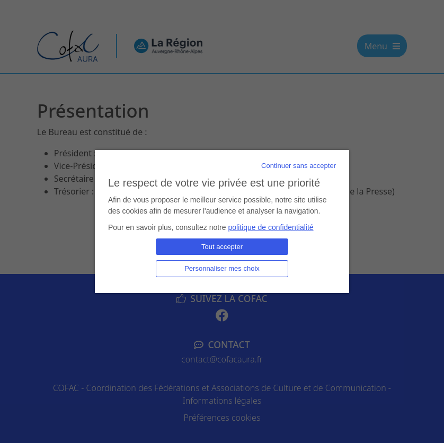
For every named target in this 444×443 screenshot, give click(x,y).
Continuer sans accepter (298, 166)
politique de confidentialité (270, 227)
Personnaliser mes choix (222, 268)
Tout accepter (222, 247)
